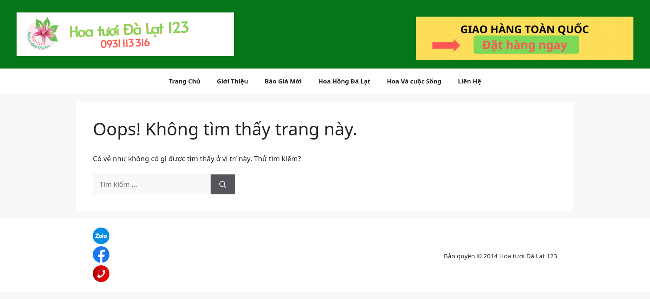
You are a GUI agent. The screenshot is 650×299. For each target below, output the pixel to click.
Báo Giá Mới (282, 81)
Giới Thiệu (232, 81)
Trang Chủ (184, 81)
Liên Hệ (469, 81)
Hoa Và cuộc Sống (414, 81)
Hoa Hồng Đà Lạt (344, 81)
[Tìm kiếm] (223, 184)
